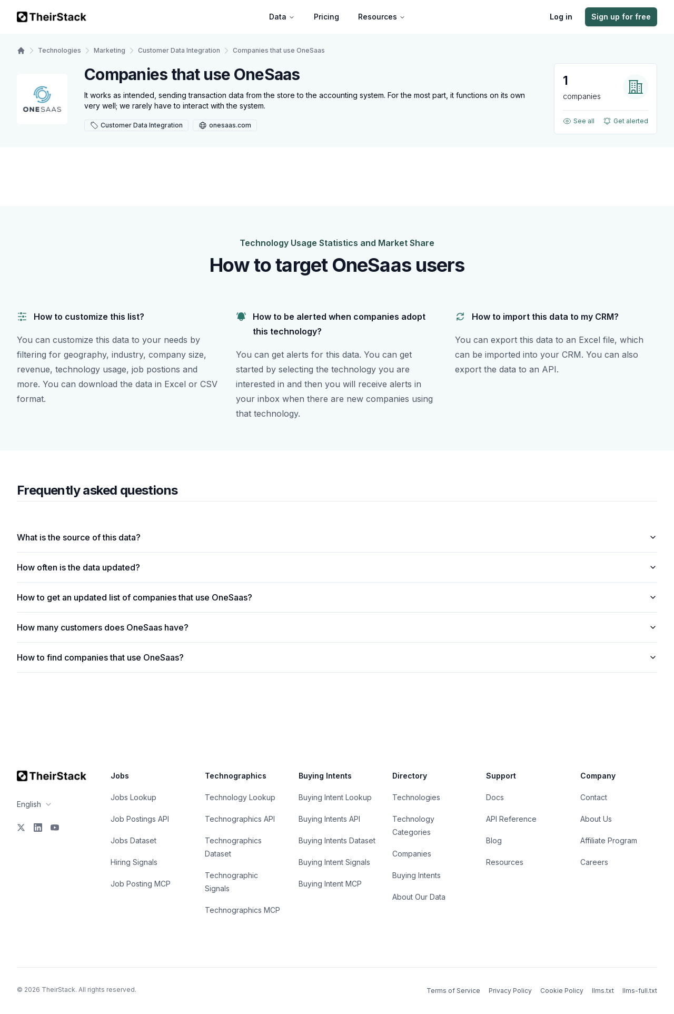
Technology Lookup (240, 797)
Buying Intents (416, 875)
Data (282, 16)
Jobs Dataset (133, 840)
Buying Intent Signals (334, 862)
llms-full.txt (639, 991)
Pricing (326, 16)
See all (578, 121)
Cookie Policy (561, 991)
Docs (495, 797)
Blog (494, 840)
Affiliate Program (608, 840)
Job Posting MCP (141, 883)
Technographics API (240, 818)
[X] (21, 827)
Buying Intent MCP (330, 883)
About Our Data (418, 896)
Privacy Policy (510, 991)
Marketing (109, 50)
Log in (561, 16)
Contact (593, 797)
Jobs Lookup (133, 797)
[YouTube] (55, 827)
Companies (411, 853)
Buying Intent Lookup (335, 797)
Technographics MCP (242, 909)
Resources (381, 16)
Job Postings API (140, 818)
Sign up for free (621, 16)
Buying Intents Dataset (337, 840)
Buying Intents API (329, 818)
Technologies (59, 50)
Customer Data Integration (179, 50)
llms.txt (603, 991)
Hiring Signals (134, 862)
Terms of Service (453, 991)
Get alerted (625, 121)
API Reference (511, 818)
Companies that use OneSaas (279, 50)
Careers (594, 862)
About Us (596, 818)
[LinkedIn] (38, 827)
